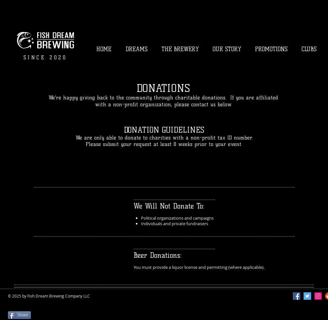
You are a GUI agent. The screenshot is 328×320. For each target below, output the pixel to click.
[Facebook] (296, 296)
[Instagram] (318, 296)
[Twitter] (307, 296)
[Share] (19, 315)
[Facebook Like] (20, 306)
